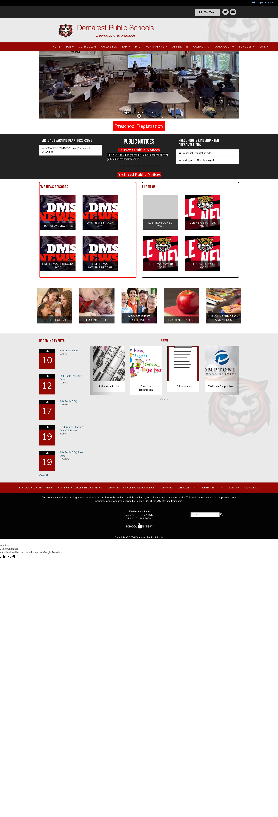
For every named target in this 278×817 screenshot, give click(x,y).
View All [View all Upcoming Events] (44, 475)
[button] (54, 85)
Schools (246, 46)
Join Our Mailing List (243, 487)
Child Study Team (115, 46)
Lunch (264, 46)
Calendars (201, 46)
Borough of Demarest (36, 487)
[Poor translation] (12, 557)
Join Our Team (207, 12)
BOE (70, 46)
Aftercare (180, 46)
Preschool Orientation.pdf (195, 153)
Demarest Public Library (179, 487)
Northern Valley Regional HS (80, 487)
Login (257, 2)
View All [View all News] (164, 399)
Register (269, 2)
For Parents (156, 46)
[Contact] (233, 12)
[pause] (139, 116)
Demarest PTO (212, 487)
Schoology (224, 46)
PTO (138, 46)
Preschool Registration (139, 126)
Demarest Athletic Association (131, 487)
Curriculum (87, 46)
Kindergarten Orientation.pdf (196, 160)
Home (56, 46)
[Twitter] (225, 12)
